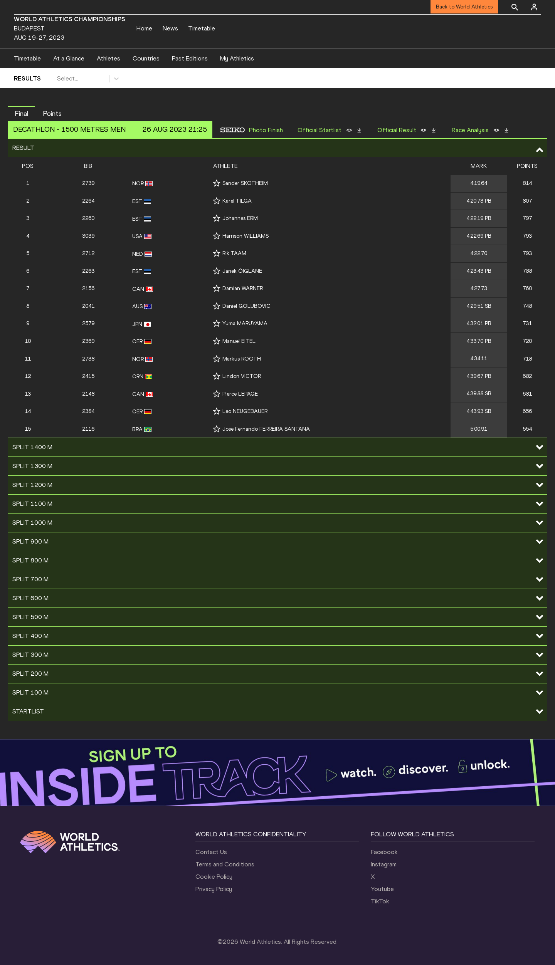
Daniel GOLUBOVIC (246, 306)
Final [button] (21, 113)
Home (144, 28)
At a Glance (68, 58)
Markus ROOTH (241, 359)
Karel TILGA (237, 201)
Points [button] (52, 113)
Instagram (384, 864)
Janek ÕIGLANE (242, 271)
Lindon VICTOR (241, 376)
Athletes (108, 58)
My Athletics (237, 58)
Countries (146, 58)
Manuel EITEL (239, 341)
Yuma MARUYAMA (244, 323)
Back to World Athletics (464, 6)
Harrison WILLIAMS (245, 236)
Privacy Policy (213, 889)
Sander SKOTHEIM (245, 183)
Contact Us (211, 852)
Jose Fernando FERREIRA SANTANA (266, 429)
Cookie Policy (213, 876)
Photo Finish (266, 130)
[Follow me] (216, 183)
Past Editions (190, 58)
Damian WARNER (242, 288)
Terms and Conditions (224, 864)
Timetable (201, 28)
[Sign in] (534, 7)
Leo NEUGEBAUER (244, 411)
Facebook (384, 852)
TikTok (380, 901)
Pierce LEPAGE (240, 394)
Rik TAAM (234, 253)
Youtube (382, 889)
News (170, 28)
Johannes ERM (240, 218)
